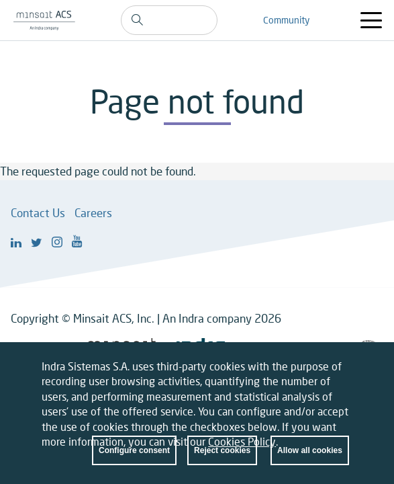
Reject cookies (222, 458)
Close (339, 377)
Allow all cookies (309, 458)
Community (286, 20)
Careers (93, 213)
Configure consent (134, 458)
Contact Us (38, 213)
